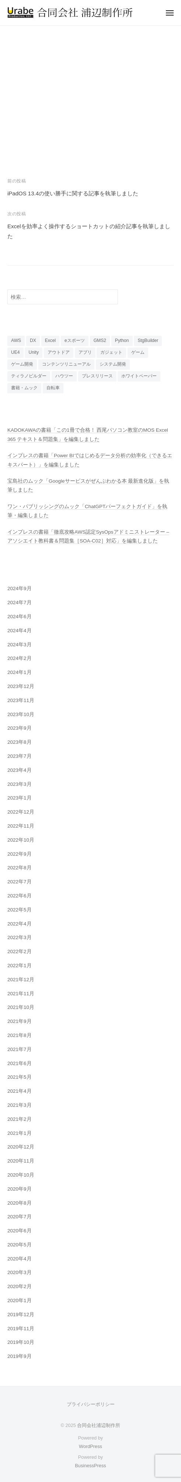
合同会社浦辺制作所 (98, 1425)
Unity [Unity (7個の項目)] (33, 352)
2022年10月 (20, 840)
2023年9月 (19, 728)
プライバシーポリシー (91, 1404)
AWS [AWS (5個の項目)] (16, 340)
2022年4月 (19, 924)
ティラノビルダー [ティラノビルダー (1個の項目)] (28, 376)
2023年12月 (20, 686)
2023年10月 (20, 714)
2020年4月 (19, 1259)
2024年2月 (19, 658)
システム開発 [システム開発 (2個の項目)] (113, 364)
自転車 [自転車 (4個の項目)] (53, 387)
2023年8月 (19, 742)
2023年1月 (19, 798)
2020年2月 (19, 1286)
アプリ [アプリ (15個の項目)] (85, 352)
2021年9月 (19, 1021)
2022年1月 (19, 965)
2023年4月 (19, 770)
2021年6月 (19, 1063)
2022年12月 (20, 812)
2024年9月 (19, 588)
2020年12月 (20, 1147)
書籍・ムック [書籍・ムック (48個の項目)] (24, 387)
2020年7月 (19, 1216)
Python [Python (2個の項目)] (122, 340)
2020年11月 (20, 1161)
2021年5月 (19, 1077)
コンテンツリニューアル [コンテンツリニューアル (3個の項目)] (66, 364)
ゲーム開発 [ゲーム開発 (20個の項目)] (22, 364)
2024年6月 (19, 616)
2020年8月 (19, 1203)
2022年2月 (19, 951)
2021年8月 (19, 1035)
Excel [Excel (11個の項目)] (50, 340)
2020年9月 (19, 1189)
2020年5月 (19, 1244)
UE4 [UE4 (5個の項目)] (15, 352)
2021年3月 (19, 1105)
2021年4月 (19, 1091)
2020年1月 (19, 1300)
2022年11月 (20, 826)
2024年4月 (19, 630)
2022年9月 (19, 854)
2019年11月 (20, 1328)
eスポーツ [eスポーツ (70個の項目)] (75, 340)
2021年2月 (19, 1119)
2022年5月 (19, 910)
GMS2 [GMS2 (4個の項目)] (100, 340)
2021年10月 (20, 1007)
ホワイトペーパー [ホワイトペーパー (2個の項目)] (139, 376)
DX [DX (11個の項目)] (33, 340)
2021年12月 (20, 979)
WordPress (90, 1446)
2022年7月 (19, 881)
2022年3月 (19, 937)
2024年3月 (19, 644)
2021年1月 (19, 1133)
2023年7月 (19, 756)
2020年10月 (20, 1175)
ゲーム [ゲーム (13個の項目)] (138, 352)
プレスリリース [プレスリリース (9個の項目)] (97, 376)
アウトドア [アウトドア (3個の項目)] (59, 352)
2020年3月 (19, 1272)
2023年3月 (19, 784)
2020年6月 (19, 1230)
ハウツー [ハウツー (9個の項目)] (64, 376)
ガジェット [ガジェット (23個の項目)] (111, 352)
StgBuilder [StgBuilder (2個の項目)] (148, 340)
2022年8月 (19, 867)
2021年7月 (19, 1049)
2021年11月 (20, 993)
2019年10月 (20, 1342)
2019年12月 (20, 1314)
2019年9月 (19, 1356)
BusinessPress (90, 1465)
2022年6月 (19, 896)
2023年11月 (20, 700)
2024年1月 (19, 672)
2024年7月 (19, 602)
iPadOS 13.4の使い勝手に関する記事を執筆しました (72, 193)
